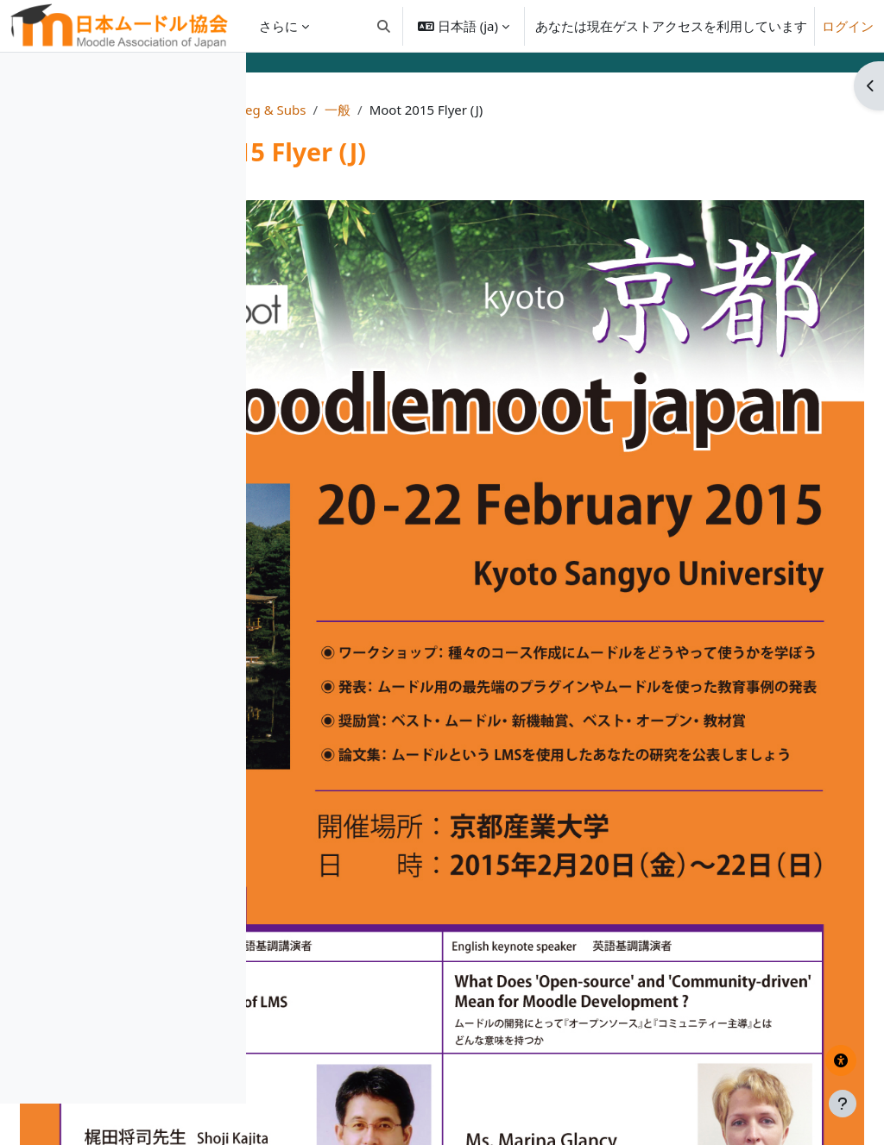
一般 (575, 109)
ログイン (848, 26)
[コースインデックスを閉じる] (18, 77)
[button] (384, 26)
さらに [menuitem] (278, 26)
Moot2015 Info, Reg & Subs (461, 109)
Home (340, 109)
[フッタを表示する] (842, 1103)
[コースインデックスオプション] (225, 77)
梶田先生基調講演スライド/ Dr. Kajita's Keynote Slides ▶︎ (741, 1030)
